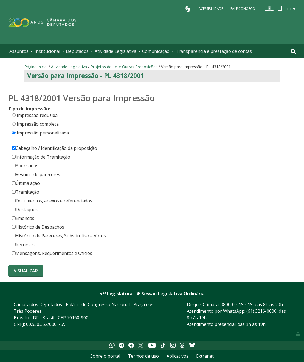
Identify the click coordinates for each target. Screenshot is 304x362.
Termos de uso (143, 356)
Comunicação (156, 51)
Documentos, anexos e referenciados (52, 201)
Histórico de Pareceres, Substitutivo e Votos (59, 236)
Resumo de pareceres (36, 174)
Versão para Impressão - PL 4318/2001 (85, 75)
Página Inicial (35, 66)
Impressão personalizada (43, 133)
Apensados (25, 166)
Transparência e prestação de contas (214, 51)
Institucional (47, 51)
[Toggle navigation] (293, 51)
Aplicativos (177, 356)
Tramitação (25, 192)
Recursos (23, 245)
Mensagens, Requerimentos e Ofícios (52, 253)
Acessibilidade (211, 8)
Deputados (77, 51)
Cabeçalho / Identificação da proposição (54, 148)
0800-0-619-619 (237, 304)
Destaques (25, 209)
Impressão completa (38, 124)
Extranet (205, 356)
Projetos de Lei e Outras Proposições (124, 66)
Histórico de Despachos (38, 227)
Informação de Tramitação (41, 157)
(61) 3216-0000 (261, 311)
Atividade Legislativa (115, 51)
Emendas (23, 218)
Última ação (26, 183)
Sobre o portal (105, 356)
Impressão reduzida (37, 115)
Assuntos (19, 51)
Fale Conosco (242, 8)
